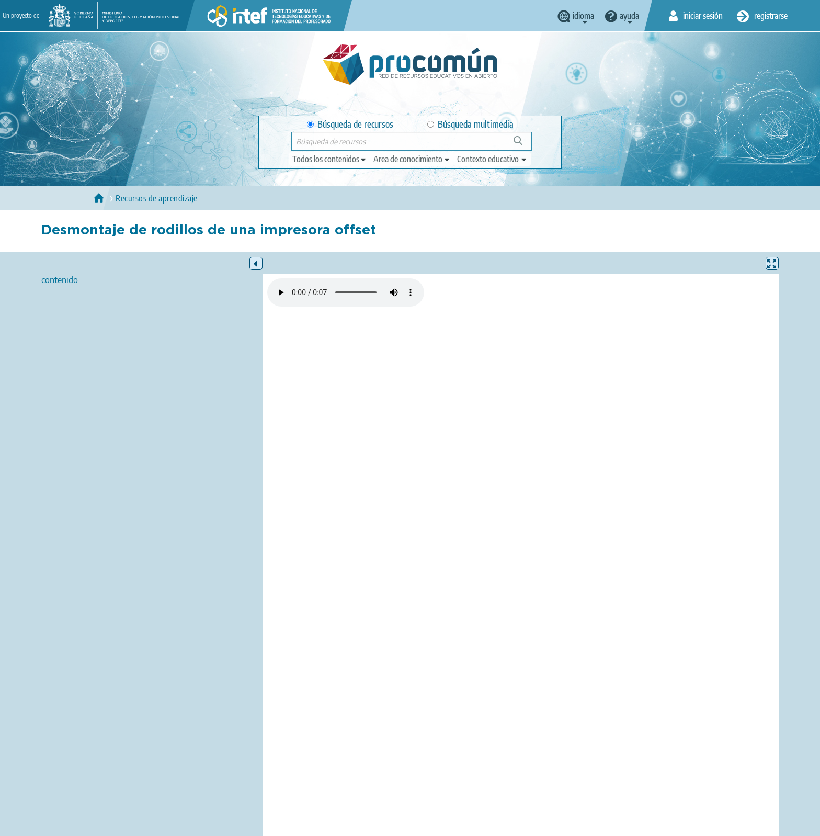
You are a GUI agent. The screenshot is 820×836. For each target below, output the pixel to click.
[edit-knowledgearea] (412, 159)
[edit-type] (329, 159)
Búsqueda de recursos (350, 124)
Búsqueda (524, 144)
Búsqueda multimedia (470, 124)
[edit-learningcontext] (492, 159)
